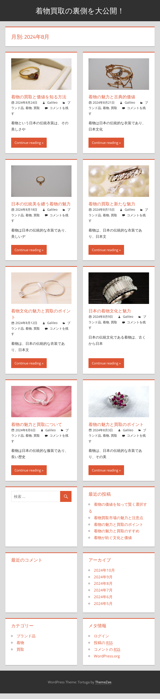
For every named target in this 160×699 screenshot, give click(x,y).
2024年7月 (103, 596)
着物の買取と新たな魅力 (113, 203)
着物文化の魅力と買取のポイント (40, 320)
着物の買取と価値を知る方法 (40, 96)
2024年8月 (103, 589)
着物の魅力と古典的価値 (113, 96)
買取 (37, 108)
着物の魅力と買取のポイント (117, 430)
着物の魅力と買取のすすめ (116, 537)
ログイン (101, 642)
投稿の (103, 649)
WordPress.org (107, 662)
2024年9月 (103, 583)
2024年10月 (104, 576)
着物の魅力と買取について (38, 430)
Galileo (52, 102)
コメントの (107, 655)
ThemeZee (103, 688)
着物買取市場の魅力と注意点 (118, 523)
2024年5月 (103, 609)
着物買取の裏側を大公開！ (80, 10)
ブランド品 (26, 642)
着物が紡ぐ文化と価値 (113, 543)
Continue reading (28, 142)
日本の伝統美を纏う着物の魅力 (40, 206)
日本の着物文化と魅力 (110, 317)
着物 (28, 108)
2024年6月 (103, 603)
